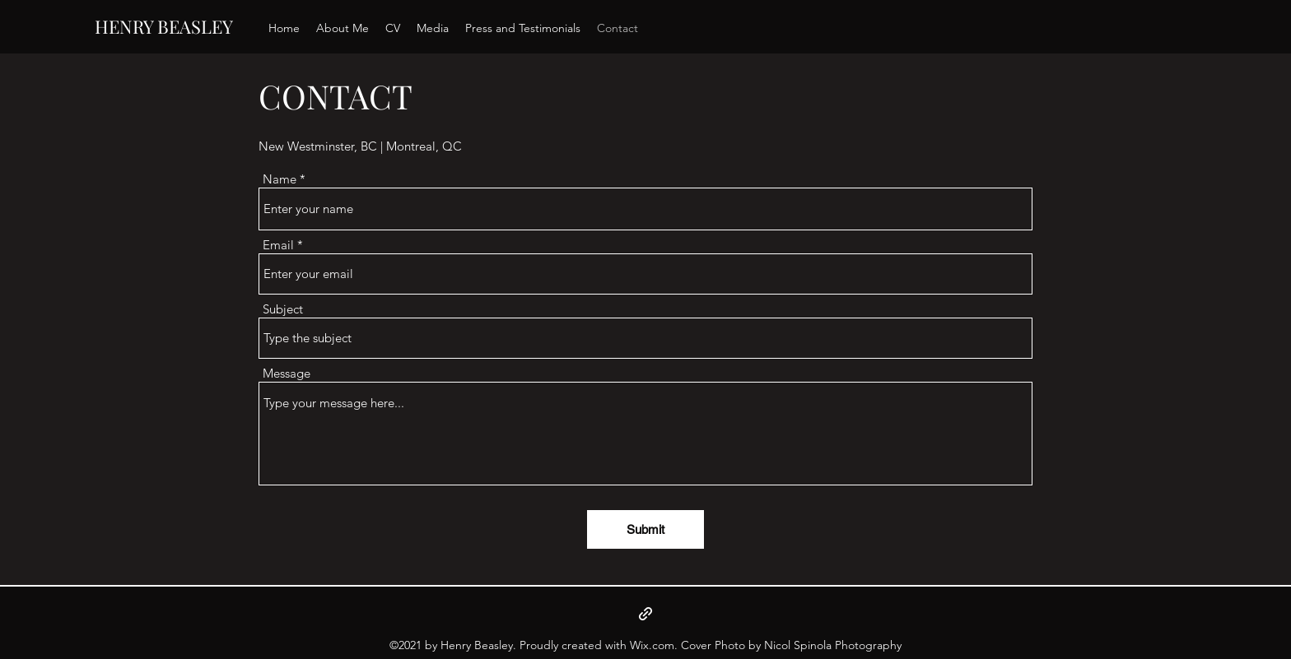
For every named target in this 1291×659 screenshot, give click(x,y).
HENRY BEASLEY (164, 26)
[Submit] (645, 529)
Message (286, 373)
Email (278, 245)
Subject (283, 309)
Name (279, 179)
